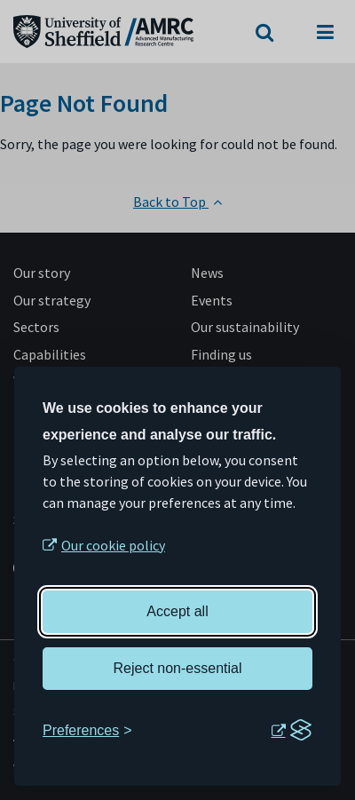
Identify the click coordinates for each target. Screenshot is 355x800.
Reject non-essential (178, 668)
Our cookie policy (113, 545)
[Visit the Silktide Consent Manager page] (291, 730)
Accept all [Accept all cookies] (177, 611)
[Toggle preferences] (87, 730)
